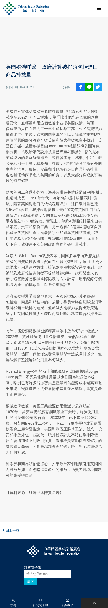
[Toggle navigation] (99, 8)
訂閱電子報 (32, 567)
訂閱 (30, 581)
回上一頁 (11, 530)
